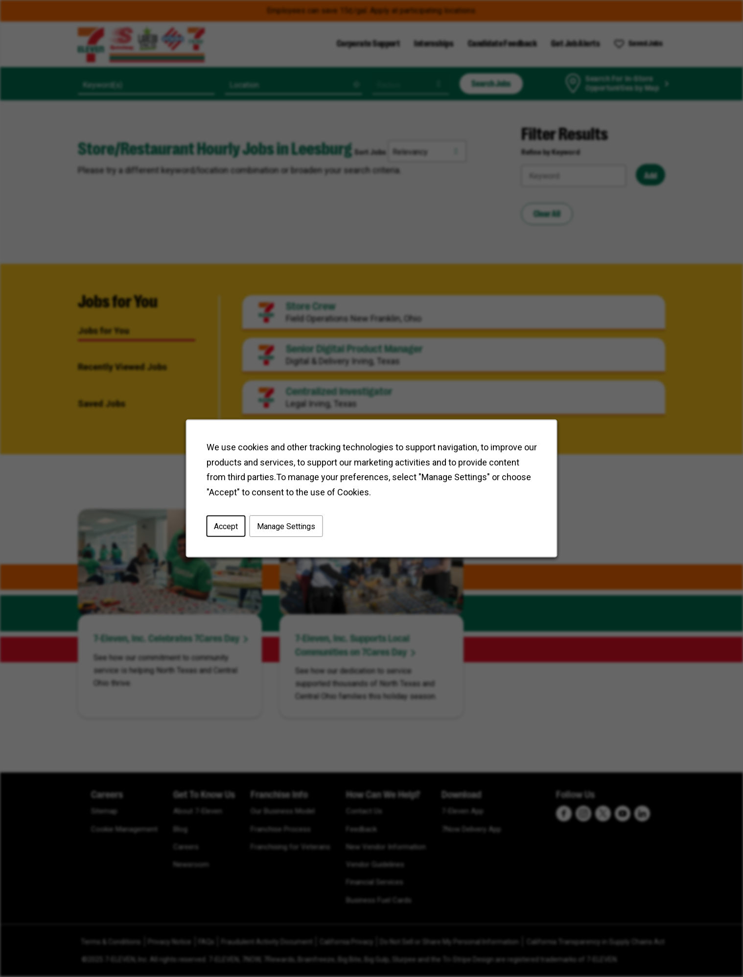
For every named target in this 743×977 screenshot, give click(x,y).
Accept (226, 526)
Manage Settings (286, 526)
